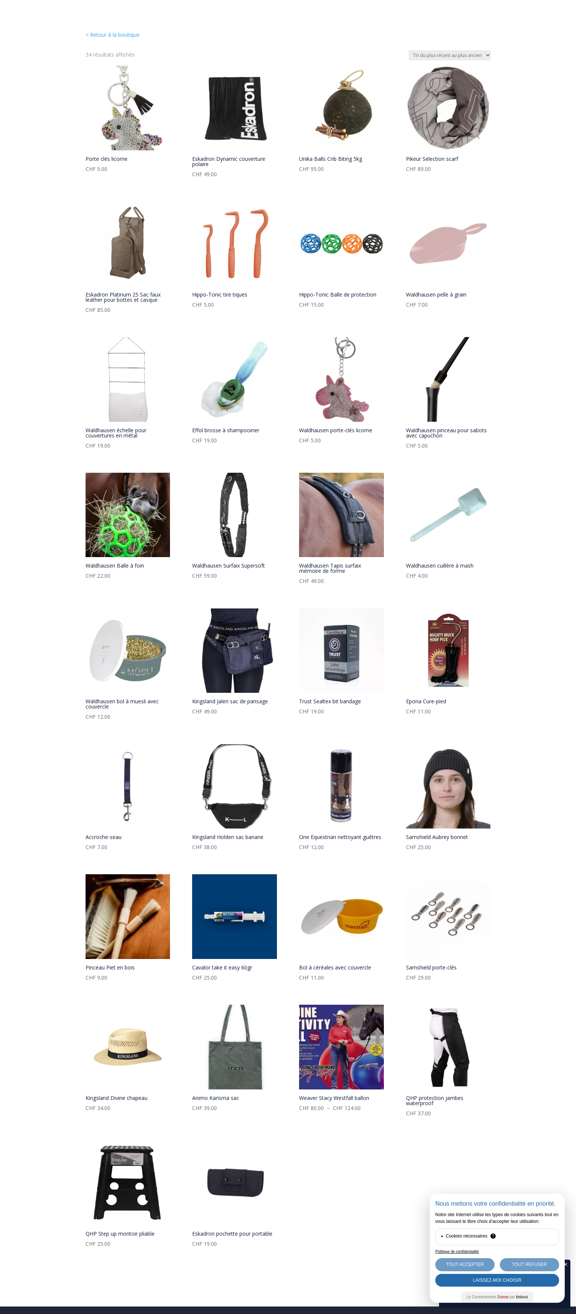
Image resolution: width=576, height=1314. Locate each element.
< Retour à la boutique (113, 34)
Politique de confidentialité (457, 1252)
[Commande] (450, 55)
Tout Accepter (465, 1264)
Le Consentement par (497, 1297)
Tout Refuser (529, 1264)
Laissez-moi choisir (497, 1280)
